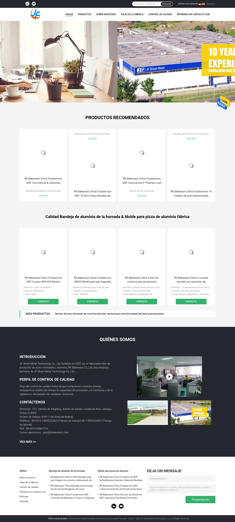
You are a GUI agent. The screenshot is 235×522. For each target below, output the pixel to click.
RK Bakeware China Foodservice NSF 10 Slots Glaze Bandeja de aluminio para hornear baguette (92, 194)
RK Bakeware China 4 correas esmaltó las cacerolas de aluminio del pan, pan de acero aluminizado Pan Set (191, 280)
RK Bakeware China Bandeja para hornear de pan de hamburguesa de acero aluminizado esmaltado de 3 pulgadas (72, 487)
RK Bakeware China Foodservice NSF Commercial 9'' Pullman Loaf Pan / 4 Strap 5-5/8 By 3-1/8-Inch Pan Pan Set (142, 181)
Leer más (43, 196)
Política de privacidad (57, 518)
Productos (84, 14)
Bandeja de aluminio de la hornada (43, 191)
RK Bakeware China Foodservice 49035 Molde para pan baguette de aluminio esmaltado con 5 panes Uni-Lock (92, 280)
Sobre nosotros (106, 14)
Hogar (69, 14)
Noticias (24, 496)
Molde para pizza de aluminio (113, 471)
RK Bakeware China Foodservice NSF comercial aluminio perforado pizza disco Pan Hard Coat (121, 487)
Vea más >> (28, 441)
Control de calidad (160, 14)
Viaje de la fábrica (132, 14)
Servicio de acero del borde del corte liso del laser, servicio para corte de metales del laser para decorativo (109, 313)
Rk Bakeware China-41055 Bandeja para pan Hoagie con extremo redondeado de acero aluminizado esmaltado (71, 479)
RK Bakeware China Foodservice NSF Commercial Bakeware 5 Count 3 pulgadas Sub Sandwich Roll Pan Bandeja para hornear (72, 496)
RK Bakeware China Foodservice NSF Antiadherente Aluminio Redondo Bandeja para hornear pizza (121, 479)
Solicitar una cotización (188, 4)
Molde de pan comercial (142, 191)
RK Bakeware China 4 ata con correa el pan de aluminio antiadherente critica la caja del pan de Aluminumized (142, 280)
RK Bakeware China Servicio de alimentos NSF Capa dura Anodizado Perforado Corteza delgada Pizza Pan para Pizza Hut (121, 496)
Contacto (43, 301)
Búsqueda (166, 4)
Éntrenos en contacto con (193, 14)
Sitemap (24, 501)
